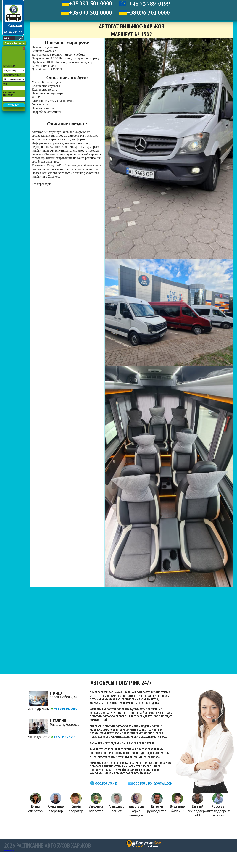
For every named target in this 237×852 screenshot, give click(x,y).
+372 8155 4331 (63, 737)
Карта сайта (9, 850)
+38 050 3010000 (64, 708)
